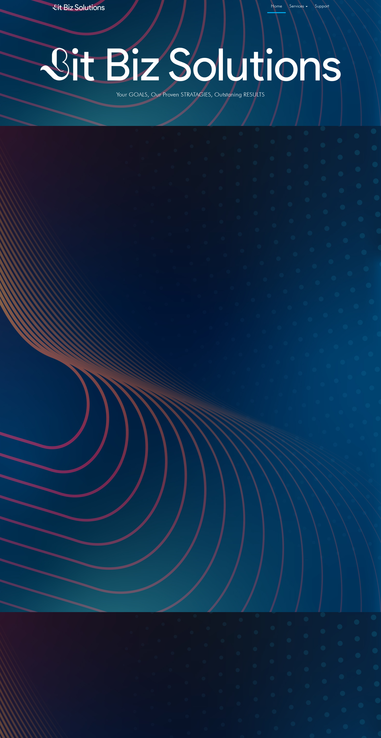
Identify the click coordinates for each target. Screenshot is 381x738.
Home (276, 6)
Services (298, 6)
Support (322, 6)
